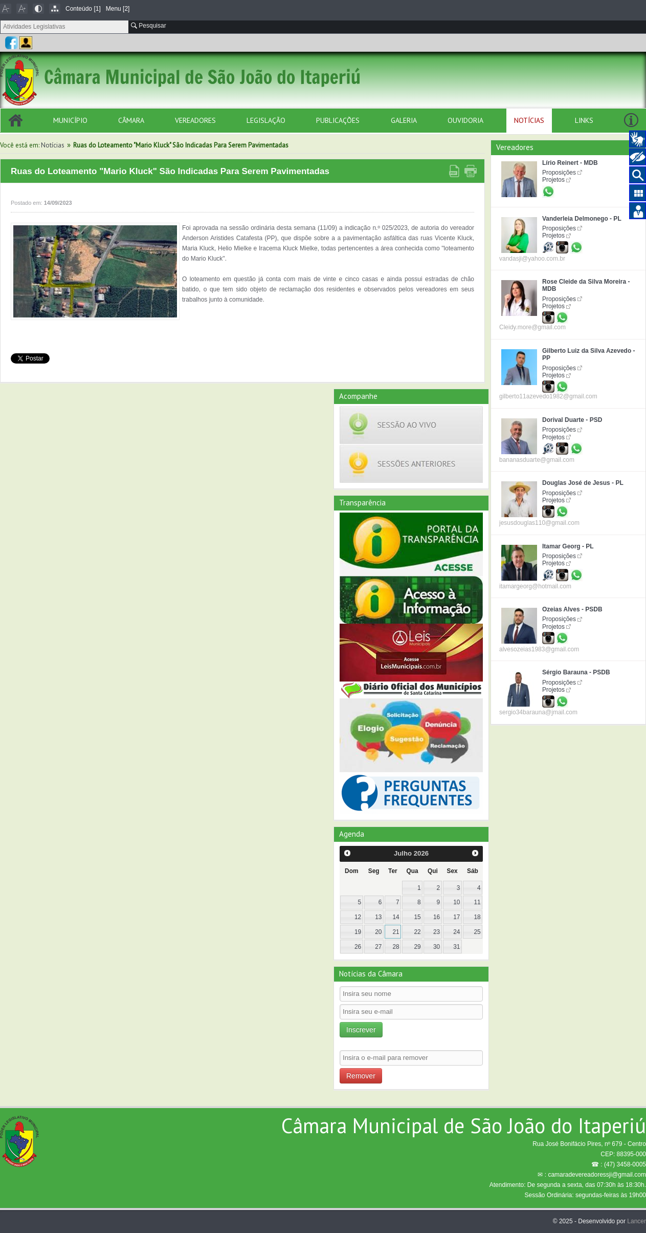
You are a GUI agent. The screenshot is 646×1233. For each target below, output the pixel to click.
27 (378, 946)
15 (417, 917)
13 (378, 917)
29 (417, 946)
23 (436, 932)
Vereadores (195, 120)
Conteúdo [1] (83, 8)
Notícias (529, 120)
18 (477, 917)
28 (395, 946)
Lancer (636, 1221)
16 (436, 917)
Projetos (553, 179)
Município (70, 120)
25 (477, 932)
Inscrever (361, 1030)
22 (417, 932)
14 (395, 917)
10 (456, 902)
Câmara (131, 120)
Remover (360, 1076)
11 (477, 902)
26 (357, 946)
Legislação (266, 120)
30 (436, 946)
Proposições (559, 172)
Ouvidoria (465, 120)
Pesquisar (148, 25)
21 (395, 932)
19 (357, 932)
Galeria (404, 120)
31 (456, 946)
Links (584, 120)
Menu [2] (118, 8)
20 (378, 932)
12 (357, 917)
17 (456, 917)
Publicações (338, 120)
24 (456, 932)
